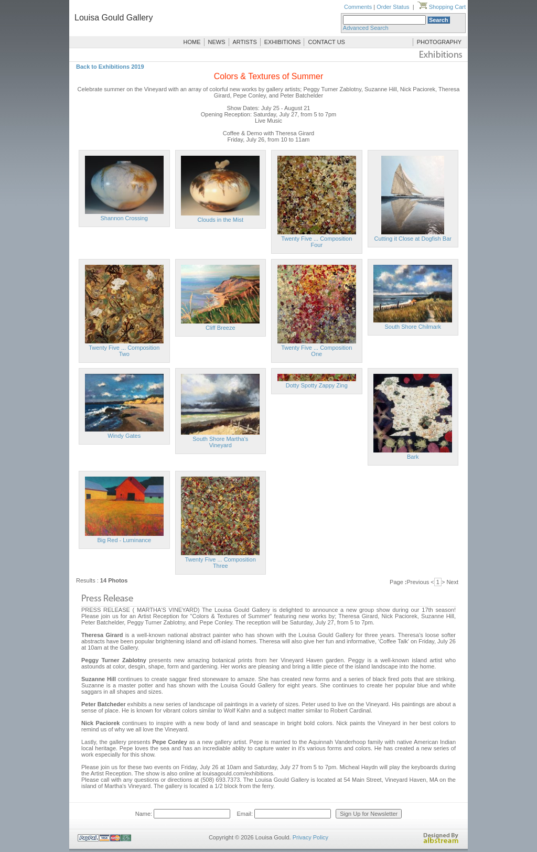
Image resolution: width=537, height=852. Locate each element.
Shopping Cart (441, 7)
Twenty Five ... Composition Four (316, 241)
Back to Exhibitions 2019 (110, 66)
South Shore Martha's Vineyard (220, 442)
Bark (413, 457)
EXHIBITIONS (282, 42)
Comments (358, 7)
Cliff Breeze (220, 328)
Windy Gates (124, 436)
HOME (192, 42)
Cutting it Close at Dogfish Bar (413, 238)
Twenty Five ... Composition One (316, 350)
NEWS (216, 42)
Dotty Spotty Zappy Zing (317, 385)
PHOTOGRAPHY (439, 42)
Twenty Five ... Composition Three (220, 562)
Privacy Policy (310, 837)
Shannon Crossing (124, 218)
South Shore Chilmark (412, 326)
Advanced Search (366, 28)
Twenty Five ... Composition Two (124, 350)
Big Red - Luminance (124, 540)
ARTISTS (245, 42)
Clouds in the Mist (220, 220)
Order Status (393, 7)
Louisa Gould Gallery (113, 17)
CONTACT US (326, 42)
